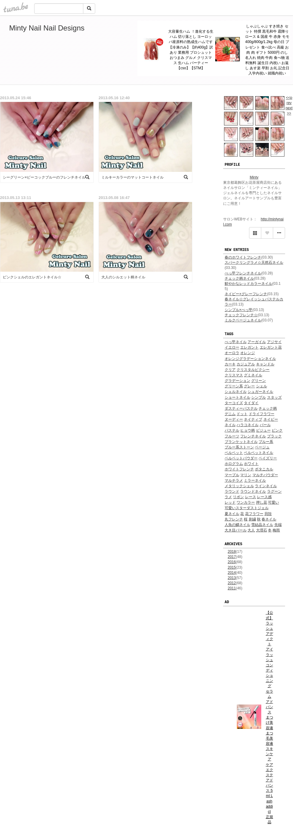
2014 (232, 573)
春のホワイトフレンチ (243, 257)
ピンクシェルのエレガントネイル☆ (32, 277)
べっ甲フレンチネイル (243, 273)
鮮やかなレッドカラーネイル (248, 283)
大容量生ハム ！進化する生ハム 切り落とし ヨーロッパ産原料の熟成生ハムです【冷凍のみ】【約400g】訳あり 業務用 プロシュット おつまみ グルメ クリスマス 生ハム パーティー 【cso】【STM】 (190, 49)
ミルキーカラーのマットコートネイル (132, 177)
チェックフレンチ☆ (241, 315)
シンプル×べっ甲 (238, 310)
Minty (254, 177)
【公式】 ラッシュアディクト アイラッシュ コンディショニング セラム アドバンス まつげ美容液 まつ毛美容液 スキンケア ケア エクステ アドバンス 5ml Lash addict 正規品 (269, 717)
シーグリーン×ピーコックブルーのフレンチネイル (44, 177)
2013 (232, 578)
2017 (232, 557)
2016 (232, 562)
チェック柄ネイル (239, 278)
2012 (232, 583)
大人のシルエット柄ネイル (123, 277)
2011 (232, 588)
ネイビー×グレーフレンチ (246, 294)
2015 (232, 567)
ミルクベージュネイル (243, 320)
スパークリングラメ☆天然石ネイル (254, 262)
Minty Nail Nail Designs (47, 28)
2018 (232, 551)
